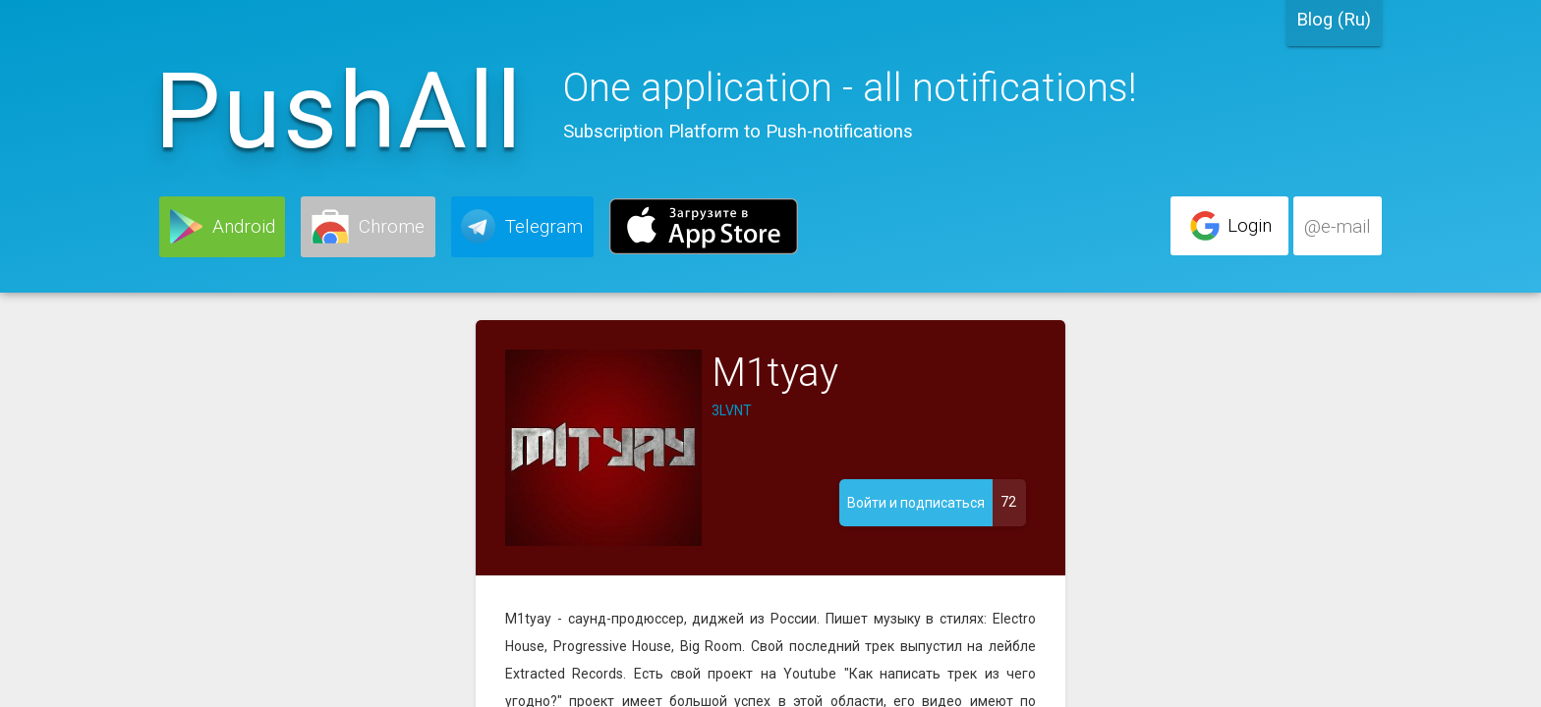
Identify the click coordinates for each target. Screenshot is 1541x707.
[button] (222, 226)
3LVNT (732, 410)
